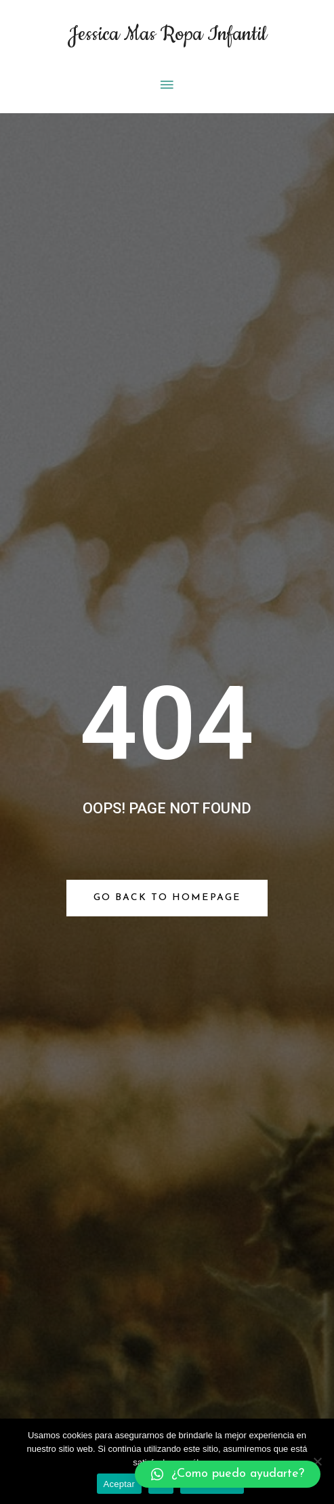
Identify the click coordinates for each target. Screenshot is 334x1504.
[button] (227, 1474)
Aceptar (119, 1484)
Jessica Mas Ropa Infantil (167, 34)
